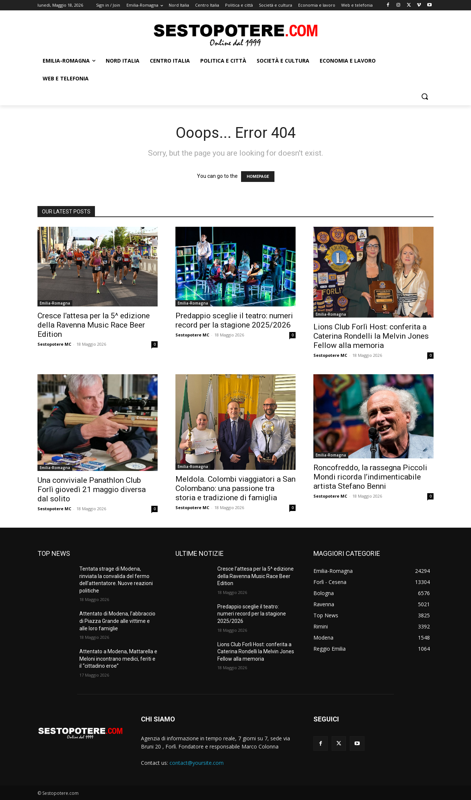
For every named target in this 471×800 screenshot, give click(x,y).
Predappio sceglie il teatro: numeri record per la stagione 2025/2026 (234, 320)
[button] (425, 96)
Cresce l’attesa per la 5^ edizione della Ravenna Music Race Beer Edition (93, 325)
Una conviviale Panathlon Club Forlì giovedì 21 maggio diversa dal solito (91, 489)
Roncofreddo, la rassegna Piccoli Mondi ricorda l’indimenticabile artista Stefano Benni (370, 477)
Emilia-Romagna (55, 303)
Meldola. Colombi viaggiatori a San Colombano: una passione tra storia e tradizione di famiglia (235, 488)
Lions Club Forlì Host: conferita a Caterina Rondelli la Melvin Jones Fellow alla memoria (371, 336)
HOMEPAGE (258, 176)
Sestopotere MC (54, 344)
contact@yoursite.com (196, 762)
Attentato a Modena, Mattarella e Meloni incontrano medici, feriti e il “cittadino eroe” (118, 658)
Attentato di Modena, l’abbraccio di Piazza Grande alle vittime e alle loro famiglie (117, 621)
